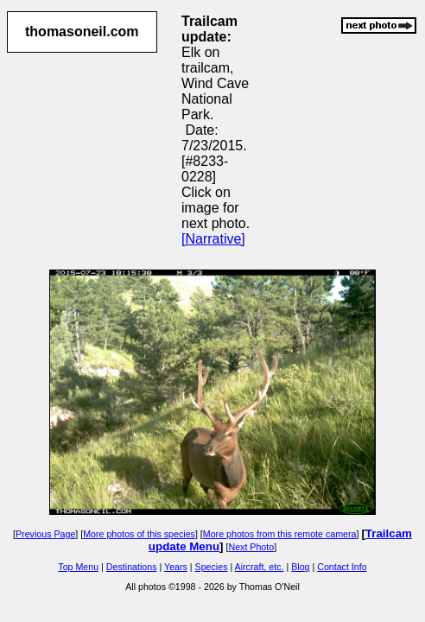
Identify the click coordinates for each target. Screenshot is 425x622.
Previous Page (45, 534)
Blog (300, 567)
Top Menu (78, 567)
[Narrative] (213, 239)
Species (211, 567)
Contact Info (341, 567)
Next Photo (251, 547)
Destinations (131, 567)
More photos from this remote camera (280, 534)
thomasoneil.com (82, 31)
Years (175, 567)
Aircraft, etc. (259, 567)
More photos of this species (139, 534)
